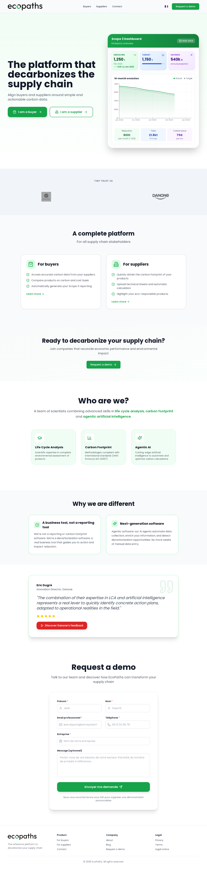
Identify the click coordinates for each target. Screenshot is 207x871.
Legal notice (162, 849)
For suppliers (64, 844)
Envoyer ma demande (103, 787)
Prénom (62, 701)
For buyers (63, 840)
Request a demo (185, 6)
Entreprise (64, 734)
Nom (109, 701)
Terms (159, 844)
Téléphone (112, 717)
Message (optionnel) (69, 750)
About (109, 840)
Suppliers (101, 6)
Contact (117, 6)
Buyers (87, 6)
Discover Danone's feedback (61, 625)
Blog (108, 844)
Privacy (159, 840)
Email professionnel (69, 717)
